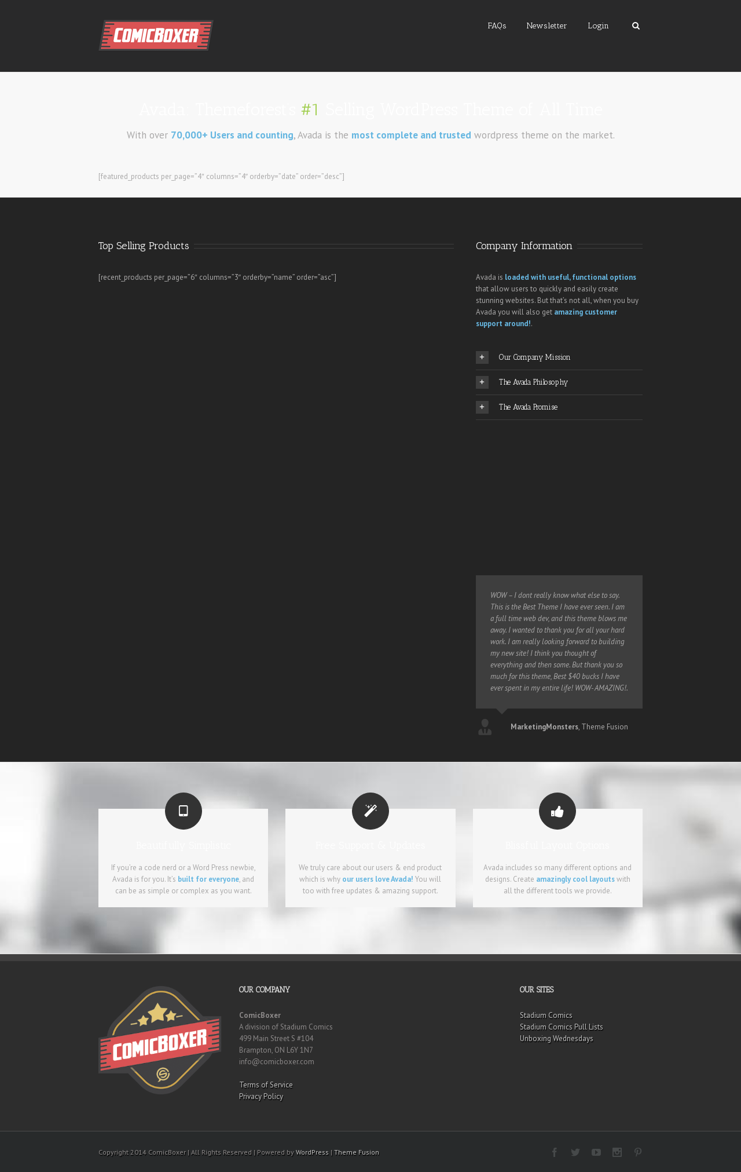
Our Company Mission (523, 357)
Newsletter (547, 26)
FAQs (497, 26)
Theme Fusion (356, 1152)
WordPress (312, 1152)
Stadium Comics (546, 1015)
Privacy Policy (261, 1096)
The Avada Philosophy (522, 382)
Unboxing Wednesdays (556, 1038)
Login (598, 26)
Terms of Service (266, 1085)
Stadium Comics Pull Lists (561, 1027)
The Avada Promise (516, 407)
